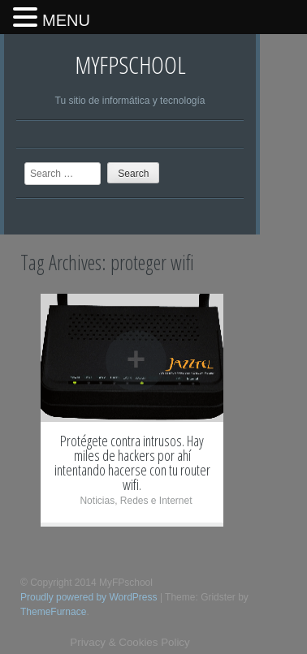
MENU (66, 20)
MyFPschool (130, 64)
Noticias (97, 500)
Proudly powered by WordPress (89, 597)
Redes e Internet (156, 500)
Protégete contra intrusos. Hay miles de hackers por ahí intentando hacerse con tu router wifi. (132, 462)
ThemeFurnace (53, 611)
